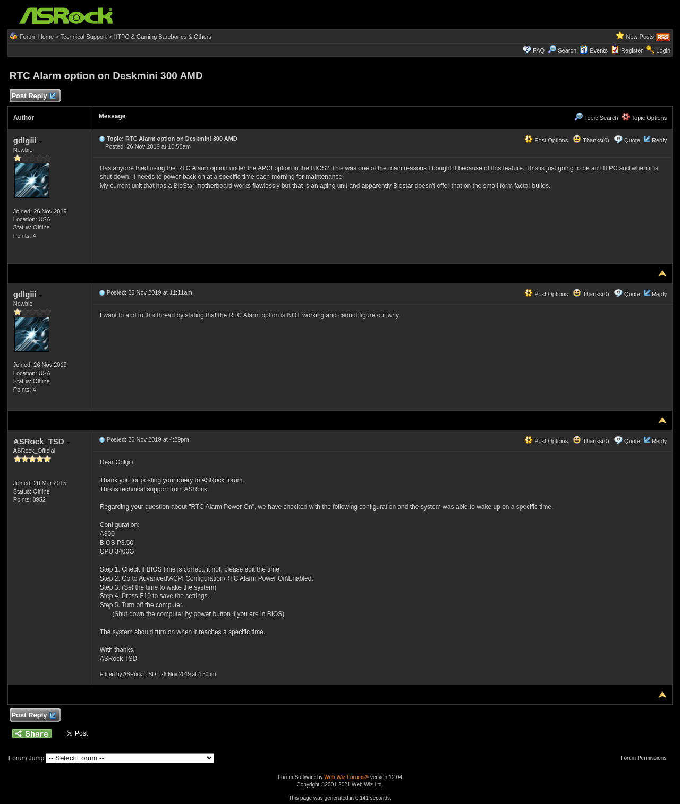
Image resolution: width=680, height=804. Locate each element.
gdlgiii (27, 140)
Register (632, 50)
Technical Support (83, 36)
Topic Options (644, 118)
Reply (659, 140)
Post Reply (33, 96)
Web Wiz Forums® (346, 777)
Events (594, 50)
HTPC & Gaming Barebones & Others (162, 36)
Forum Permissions (646, 758)
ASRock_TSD (41, 441)
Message (112, 116)
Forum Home (37, 36)
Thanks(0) (591, 140)
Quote (632, 140)
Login (663, 50)
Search (567, 50)
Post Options (546, 140)
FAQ (539, 50)
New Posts (640, 36)
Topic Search (596, 118)
